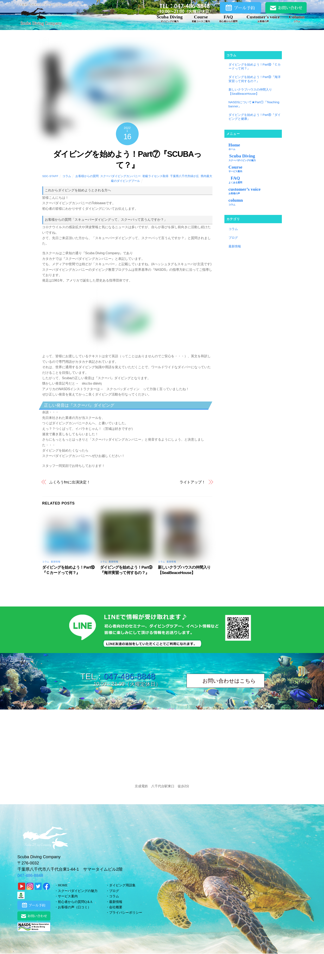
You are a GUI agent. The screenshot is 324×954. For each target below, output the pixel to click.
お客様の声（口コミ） (74, 907)
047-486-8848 (129, 676)
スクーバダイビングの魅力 (78, 891)
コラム (66, 176)
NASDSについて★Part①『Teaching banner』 (254, 104)
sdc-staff (50, 176)
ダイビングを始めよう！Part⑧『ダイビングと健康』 (255, 117)
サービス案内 (68, 896)
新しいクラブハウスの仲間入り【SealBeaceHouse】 (250, 91)
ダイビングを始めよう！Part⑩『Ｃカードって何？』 (255, 66)
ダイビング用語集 (122, 885)
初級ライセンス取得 (155, 176)
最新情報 (55, 561)
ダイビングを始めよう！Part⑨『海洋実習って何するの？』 (255, 79)
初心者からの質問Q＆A (75, 902)
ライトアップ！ (192, 482)
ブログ (233, 237)
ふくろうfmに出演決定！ (69, 482)
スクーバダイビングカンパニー (120, 176)
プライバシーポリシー (125, 912)
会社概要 (115, 907)
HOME (63, 885)
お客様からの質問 (87, 176)
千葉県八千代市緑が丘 (184, 176)
